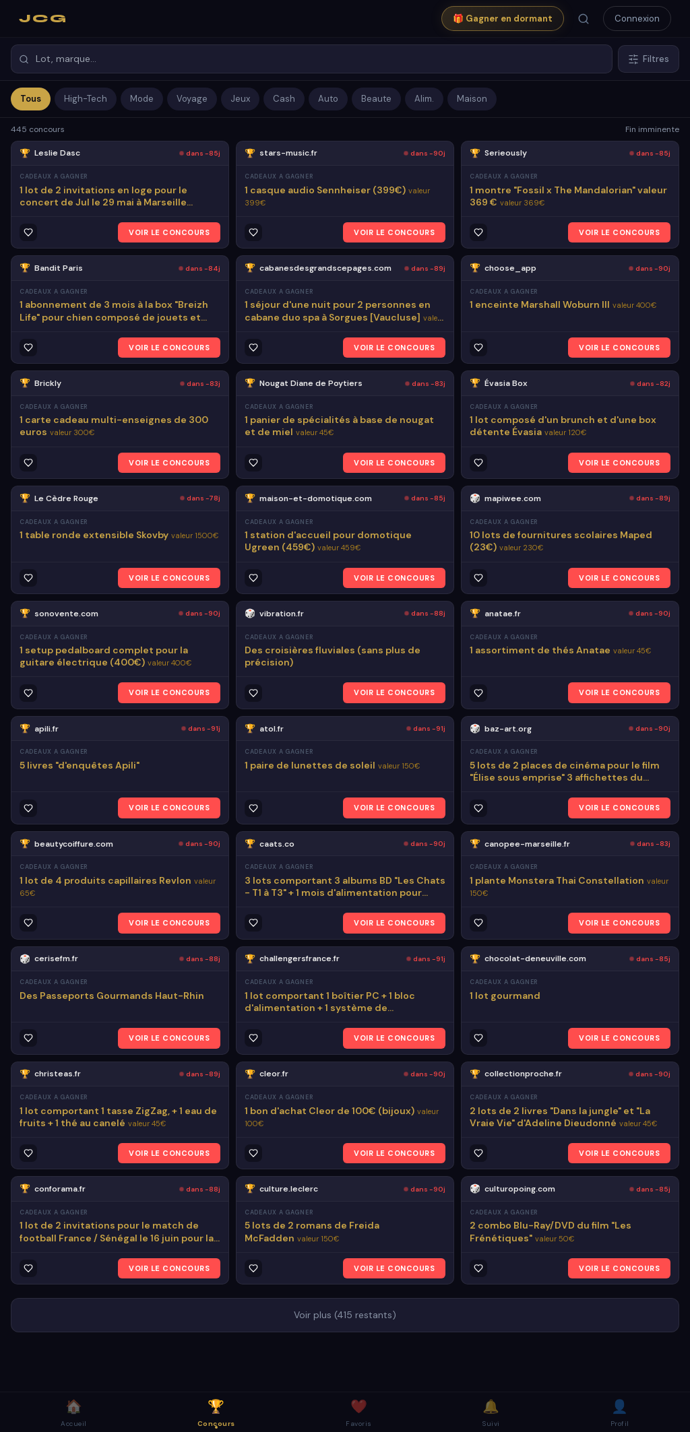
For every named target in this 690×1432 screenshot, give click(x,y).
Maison (472, 98)
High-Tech (85, 98)
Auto (328, 98)
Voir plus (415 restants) (345, 1315)
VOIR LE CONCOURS (169, 232)
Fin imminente (652, 129)
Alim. (424, 98)
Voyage (192, 98)
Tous (30, 98)
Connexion (637, 18)
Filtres (648, 59)
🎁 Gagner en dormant (503, 18)
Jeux (240, 98)
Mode (142, 98)
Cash (284, 98)
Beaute (376, 98)
